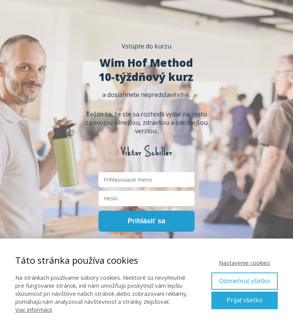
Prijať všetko (244, 300)
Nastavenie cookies (244, 262)
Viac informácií (33, 309)
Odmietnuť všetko (244, 281)
